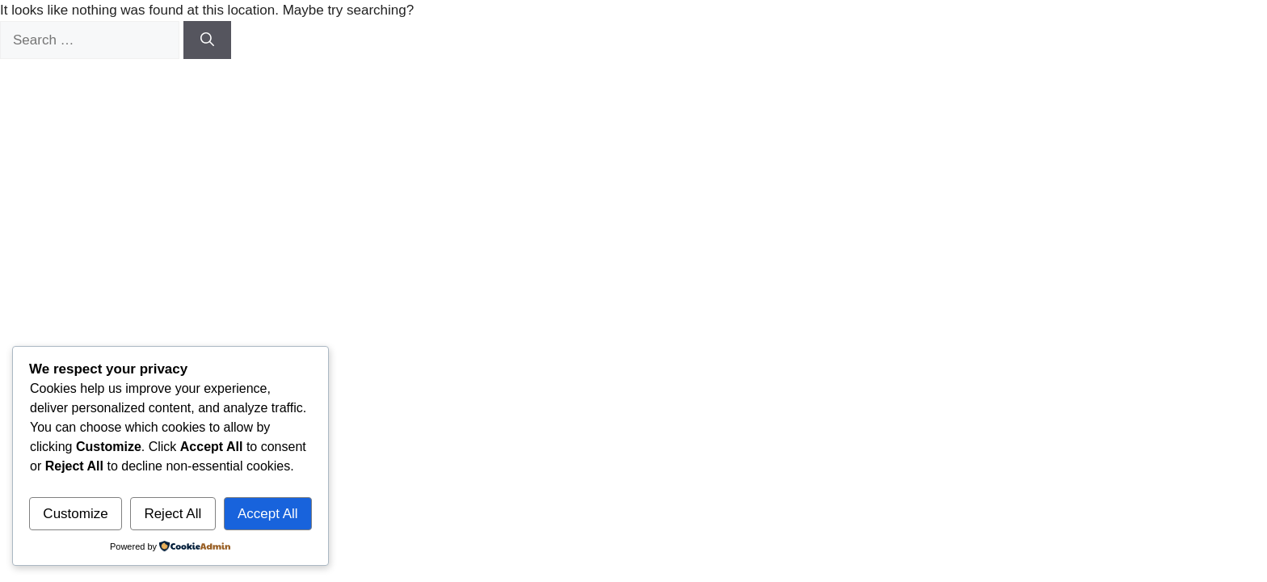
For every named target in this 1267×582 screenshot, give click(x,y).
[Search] (207, 40)
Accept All (268, 513)
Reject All (172, 513)
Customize (75, 513)
